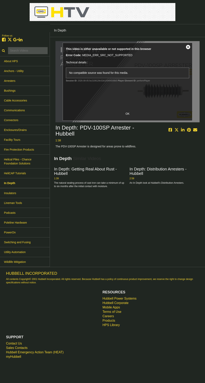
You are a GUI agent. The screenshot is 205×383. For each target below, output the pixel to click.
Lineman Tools (13, 203)
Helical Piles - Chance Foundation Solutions (17, 161)
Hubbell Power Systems (119, 298)
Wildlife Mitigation (15, 261)
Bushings (10, 90)
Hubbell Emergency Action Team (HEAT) (35, 352)
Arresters (9, 80)
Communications (14, 110)
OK (128, 113)
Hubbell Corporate (115, 303)
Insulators (10, 193)
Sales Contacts (17, 348)
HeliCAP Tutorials (15, 173)
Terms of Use (111, 311)
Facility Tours (12, 139)
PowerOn (10, 232)
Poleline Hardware (15, 222)
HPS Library (111, 325)
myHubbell (13, 356)
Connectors (11, 120)
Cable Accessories (15, 100)
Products (108, 320)
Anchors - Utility (14, 71)
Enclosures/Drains (15, 130)
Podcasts (10, 212)
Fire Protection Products (19, 149)
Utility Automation (15, 252)
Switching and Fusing (17, 242)
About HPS (11, 61)
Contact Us (14, 343)
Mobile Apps (111, 307)
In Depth (9, 183)
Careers (108, 316)
